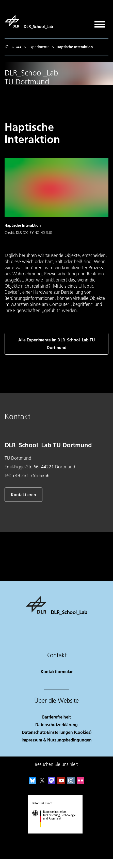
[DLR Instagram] (71, 783)
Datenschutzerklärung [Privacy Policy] (56, 724)
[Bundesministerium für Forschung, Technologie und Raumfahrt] (56, 832)
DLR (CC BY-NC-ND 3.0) (34, 232)
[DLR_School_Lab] (29, 21)
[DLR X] (42, 783)
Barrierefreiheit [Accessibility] (56, 717)
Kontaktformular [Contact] (57, 671)
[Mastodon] (51, 783)
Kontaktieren (23, 494)
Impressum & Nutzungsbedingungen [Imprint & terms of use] (57, 739)
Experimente (39, 47)
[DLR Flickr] (80, 783)
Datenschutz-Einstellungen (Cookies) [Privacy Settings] (56, 732)
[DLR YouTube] (61, 783)
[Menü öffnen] (99, 23)
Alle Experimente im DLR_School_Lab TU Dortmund (56, 343)
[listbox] (18, 47)
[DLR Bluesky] (32, 783)
